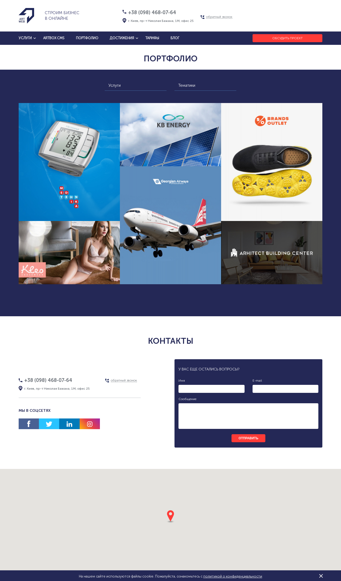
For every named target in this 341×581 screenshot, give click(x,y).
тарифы (152, 38)
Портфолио (87, 38)
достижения (122, 38)
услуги (25, 38)
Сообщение (187, 399)
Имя (181, 380)
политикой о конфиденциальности (232, 576)
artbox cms (53, 38)
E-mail (257, 380)
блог (174, 38)
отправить (248, 438)
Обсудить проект (287, 38)
